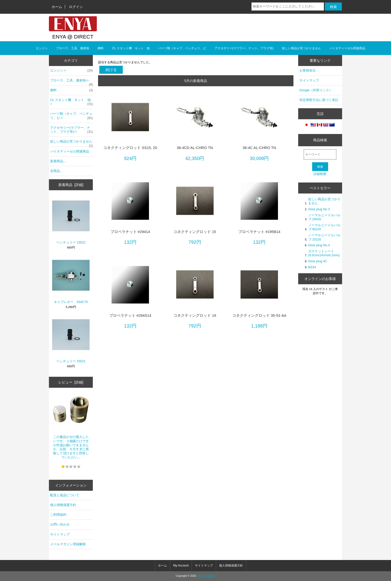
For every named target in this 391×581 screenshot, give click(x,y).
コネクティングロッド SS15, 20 (130, 148)
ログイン (76, 7)
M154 (312, 267)
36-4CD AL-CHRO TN (195, 148)
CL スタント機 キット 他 (130, 48)
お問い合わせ (60, 524)
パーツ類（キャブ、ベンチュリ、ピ (182, 48)
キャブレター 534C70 (71, 280)
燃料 (101, 48)
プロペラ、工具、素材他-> (71, 81)
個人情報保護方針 (63, 505)
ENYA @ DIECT (206, 575)
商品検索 (320, 140)
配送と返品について (64, 495)
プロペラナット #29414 (130, 232)
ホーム (57, 7)
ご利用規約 (58, 514)
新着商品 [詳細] (70, 185)
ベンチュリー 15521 (71, 339)
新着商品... (58, 161)
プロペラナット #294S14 (130, 316)
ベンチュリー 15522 (71, 220)
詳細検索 (319, 174)
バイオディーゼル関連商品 (347, 48)
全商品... (56, 171)
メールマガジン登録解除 (68, 544)
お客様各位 (307, 70)
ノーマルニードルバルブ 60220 (324, 227)
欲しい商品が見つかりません (301, 48)
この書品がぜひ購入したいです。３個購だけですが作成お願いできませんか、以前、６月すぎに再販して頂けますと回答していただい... (71, 425)
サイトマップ (60, 534)
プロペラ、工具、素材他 (72, 48)
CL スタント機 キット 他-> (71, 102)
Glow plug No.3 (319, 209)
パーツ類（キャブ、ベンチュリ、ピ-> (71, 116)
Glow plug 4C (317, 261)
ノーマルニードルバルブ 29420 (324, 217)
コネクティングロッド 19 (194, 316)
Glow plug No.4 (319, 245)
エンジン (42, 48)
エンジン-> (71, 70)
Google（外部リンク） (315, 90)
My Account (181, 565)
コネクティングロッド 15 (194, 232)
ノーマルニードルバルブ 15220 (324, 237)
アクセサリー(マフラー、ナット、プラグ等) (244, 48)
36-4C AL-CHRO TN (259, 148)
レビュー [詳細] (70, 382)
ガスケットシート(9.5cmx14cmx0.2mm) (324, 253)
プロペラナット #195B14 (259, 232)
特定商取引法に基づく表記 (318, 100)
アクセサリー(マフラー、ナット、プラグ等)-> (71, 130)
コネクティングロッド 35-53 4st (259, 316)
